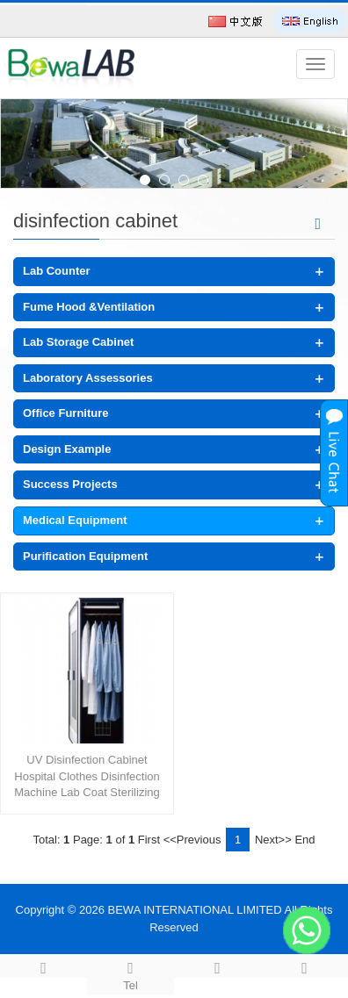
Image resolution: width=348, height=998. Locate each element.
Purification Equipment (85, 556)
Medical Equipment (75, 520)
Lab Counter (57, 270)
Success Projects (70, 484)
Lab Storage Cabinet (78, 341)
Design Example (67, 449)
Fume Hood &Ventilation (89, 306)
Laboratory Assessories (88, 377)
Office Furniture (66, 413)
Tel (130, 973)
